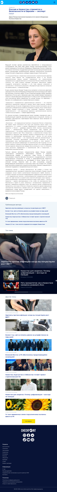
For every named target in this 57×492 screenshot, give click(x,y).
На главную (28, 421)
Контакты (4, 474)
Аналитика (5, 452)
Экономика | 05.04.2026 (8, 266)
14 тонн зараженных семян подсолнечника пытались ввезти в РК (26, 221)
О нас (3, 469)
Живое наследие (6, 463)
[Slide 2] (35, 292)
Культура (4, 459)
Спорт (4, 461)
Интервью (23, 277)
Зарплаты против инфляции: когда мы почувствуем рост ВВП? (25, 208)
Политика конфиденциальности (11, 480)
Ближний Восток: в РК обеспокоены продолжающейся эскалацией (27, 214)
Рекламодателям (7, 471)
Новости (12, 7)
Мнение (4, 456)
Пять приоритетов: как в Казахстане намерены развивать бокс (37, 284)
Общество (5, 457)
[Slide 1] (21, 292)
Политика (5, 448)
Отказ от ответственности (9, 483)
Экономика (5, 450)
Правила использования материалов (12, 482)
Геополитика (5, 446)
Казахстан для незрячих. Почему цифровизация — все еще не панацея (35, 273)
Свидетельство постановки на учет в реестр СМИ (15, 472)
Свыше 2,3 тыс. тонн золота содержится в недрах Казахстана (25, 224)
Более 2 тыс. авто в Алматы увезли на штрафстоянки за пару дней (26, 211)
